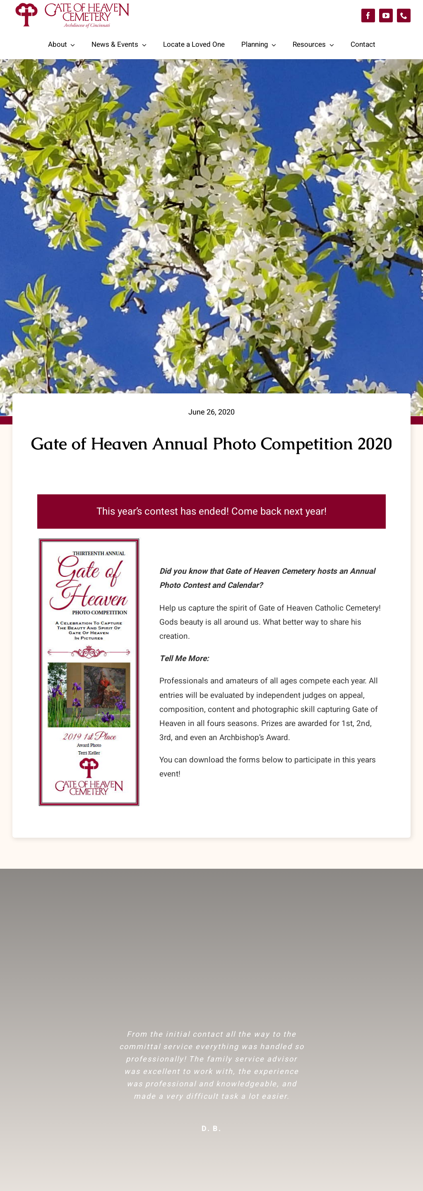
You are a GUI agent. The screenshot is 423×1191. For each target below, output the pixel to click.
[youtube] (386, 15)
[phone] (404, 15)
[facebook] (368, 15)
